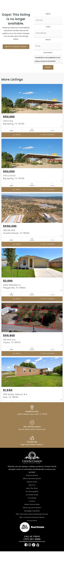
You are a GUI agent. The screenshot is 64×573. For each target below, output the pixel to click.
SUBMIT (48, 67)
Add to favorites (47, 135)
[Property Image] (32, 98)
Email (48, 27)
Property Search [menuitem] (32, 475)
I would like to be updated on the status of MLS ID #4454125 (48, 59)
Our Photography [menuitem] (32, 491)
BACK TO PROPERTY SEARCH (16, 46)
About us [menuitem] (32, 485)
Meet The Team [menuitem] (32, 488)
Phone (48, 40)
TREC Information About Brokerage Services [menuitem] (32, 514)
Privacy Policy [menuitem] (32, 521)
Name (48, 14)
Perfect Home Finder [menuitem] (32, 504)
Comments (47, 52)
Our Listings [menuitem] (32, 498)
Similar (17, 135)
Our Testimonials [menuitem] (32, 495)
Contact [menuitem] (32, 501)
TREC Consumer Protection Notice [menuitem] (32, 517)
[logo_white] (14, 4)
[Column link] (32, 409)
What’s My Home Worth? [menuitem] (32, 478)
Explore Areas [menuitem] (32, 482)
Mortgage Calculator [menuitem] (32, 511)
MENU (51, 5)
